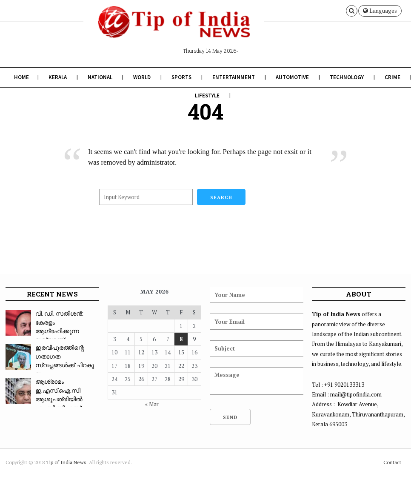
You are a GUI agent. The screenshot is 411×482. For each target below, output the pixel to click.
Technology (347, 77)
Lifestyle (207, 95)
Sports (181, 77)
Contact (392, 462)
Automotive (292, 77)
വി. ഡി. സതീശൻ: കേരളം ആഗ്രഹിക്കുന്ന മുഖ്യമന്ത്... (59, 326)
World (142, 77)
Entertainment (233, 77)
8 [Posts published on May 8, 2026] (181, 339)
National (100, 77)
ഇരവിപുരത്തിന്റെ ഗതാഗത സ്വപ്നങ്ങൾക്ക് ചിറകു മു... (64, 360)
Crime (392, 77)
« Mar (152, 404)
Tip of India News (66, 462)
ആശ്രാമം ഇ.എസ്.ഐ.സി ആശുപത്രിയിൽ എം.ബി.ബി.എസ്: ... (61, 394)
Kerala (58, 77)
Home (21, 77)
